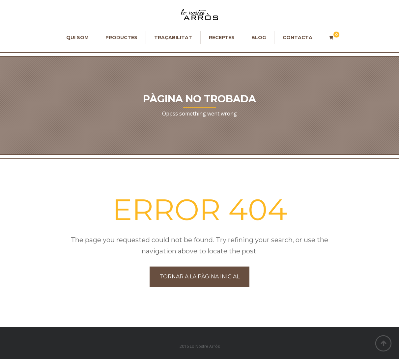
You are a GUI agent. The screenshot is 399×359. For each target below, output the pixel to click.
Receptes (222, 37)
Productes (121, 37)
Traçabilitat (173, 37)
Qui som (77, 37)
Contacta (297, 37)
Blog (258, 37)
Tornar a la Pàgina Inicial (199, 276)
